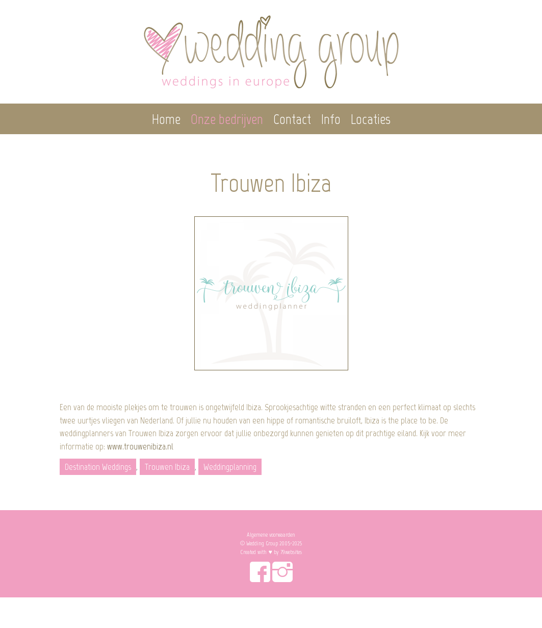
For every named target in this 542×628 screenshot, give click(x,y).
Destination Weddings (98, 466)
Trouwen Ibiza (167, 466)
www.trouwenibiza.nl (140, 446)
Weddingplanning (229, 466)
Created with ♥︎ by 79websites (270, 552)
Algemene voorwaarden (271, 534)
